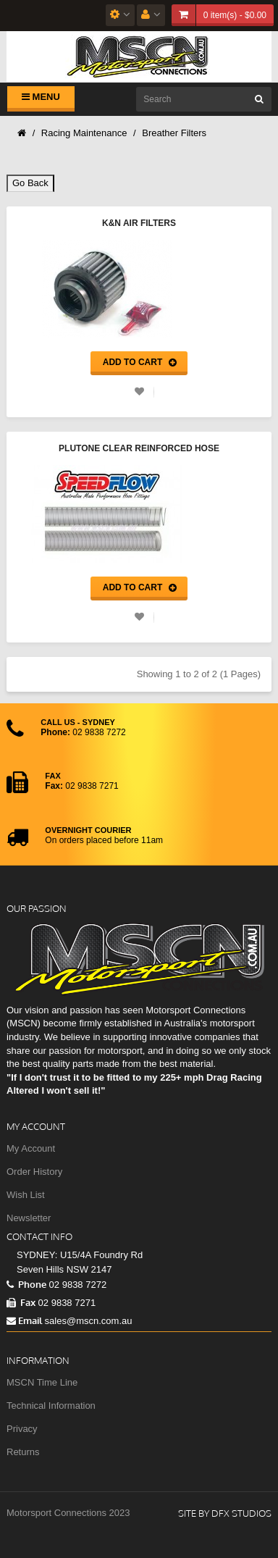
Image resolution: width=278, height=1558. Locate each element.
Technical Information (51, 1405)
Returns (23, 1451)
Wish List (26, 1194)
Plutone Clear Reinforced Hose (139, 448)
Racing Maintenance (84, 132)
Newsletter (29, 1218)
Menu (41, 96)
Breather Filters (174, 132)
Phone (26, 1284)
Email (24, 1320)
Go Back (30, 182)
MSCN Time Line (42, 1382)
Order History (34, 1171)
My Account (31, 1148)
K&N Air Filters (139, 223)
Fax (21, 1302)
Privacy (22, 1428)
